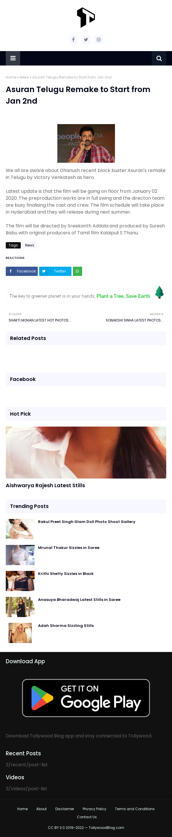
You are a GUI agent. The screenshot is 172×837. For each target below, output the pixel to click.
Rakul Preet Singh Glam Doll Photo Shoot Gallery (86, 521)
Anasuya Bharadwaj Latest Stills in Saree (79, 599)
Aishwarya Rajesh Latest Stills (45, 485)
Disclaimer (64, 808)
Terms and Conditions (135, 808)
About (41, 808)
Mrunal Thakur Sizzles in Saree (68, 547)
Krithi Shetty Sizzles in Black (66, 573)
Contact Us (87, 816)
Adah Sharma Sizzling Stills (66, 625)
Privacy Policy (94, 808)
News (24, 77)
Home (11, 77)
